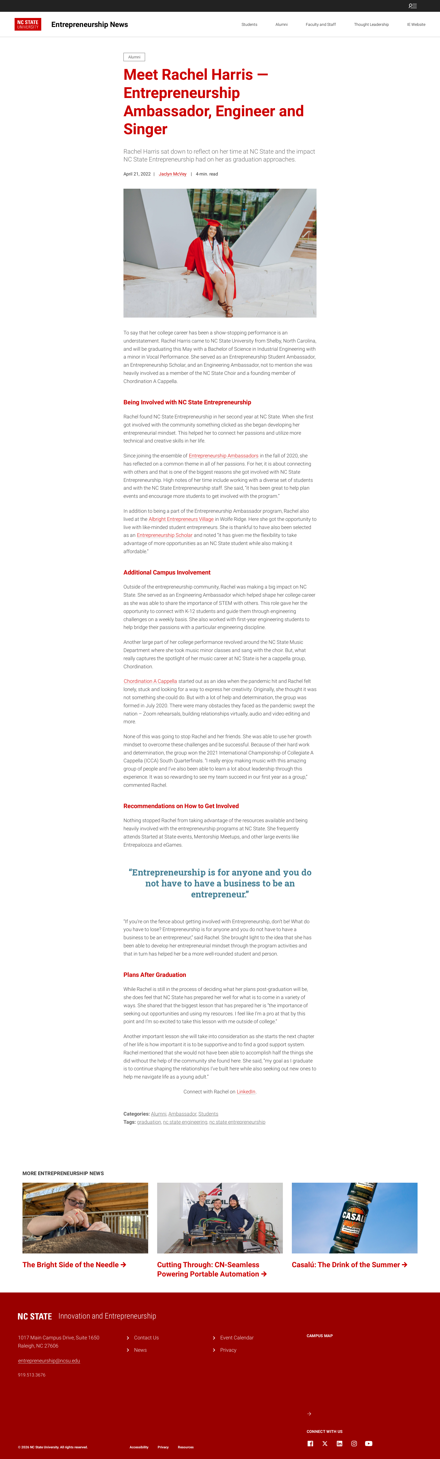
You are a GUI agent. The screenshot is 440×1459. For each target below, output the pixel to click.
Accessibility (139, 1447)
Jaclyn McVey (173, 174)
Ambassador (182, 1114)
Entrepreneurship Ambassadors (223, 456)
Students (249, 24)
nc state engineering (185, 1122)
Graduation (149, 1122)
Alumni (282, 24)
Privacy (228, 1350)
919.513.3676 (31, 1375)
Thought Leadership (371, 24)
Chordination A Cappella (150, 681)
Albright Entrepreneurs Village (181, 519)
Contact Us (146, 1338)
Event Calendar (237, 1338)
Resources (186, 1447)
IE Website (416, 24)
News (140, 1350)
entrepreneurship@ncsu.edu (49, 1361)
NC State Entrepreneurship (237, 1122)
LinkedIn (246, 1092)
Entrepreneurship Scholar (164, 535)
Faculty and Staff (321, 24)
